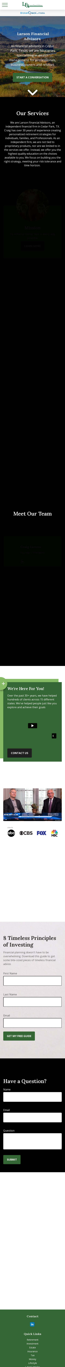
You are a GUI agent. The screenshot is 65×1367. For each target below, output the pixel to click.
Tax (33, 1355)
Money (32, 1359)
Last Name (10, 994)
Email (6, 1015)
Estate (32, 1347)
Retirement (32, 1339)
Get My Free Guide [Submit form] (19, 1036)
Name (7, 1089)
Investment (32, 1343)
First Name (10, 973)
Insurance (32, 1351)
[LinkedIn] (32, 1324)
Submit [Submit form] (12, 1159)
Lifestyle (32, 1363)
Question (8, 1130)
